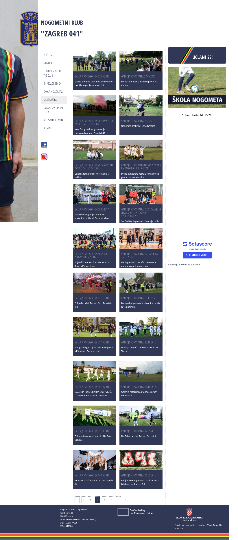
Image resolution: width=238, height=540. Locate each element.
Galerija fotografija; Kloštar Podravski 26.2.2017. (91, 255)
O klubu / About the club (53, 73)
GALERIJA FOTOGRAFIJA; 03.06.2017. (92, 76)
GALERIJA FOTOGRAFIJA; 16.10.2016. (92, 386)
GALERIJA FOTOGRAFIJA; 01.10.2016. (92, 431)
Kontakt (48, 128)
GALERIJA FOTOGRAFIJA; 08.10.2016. (139, 386)
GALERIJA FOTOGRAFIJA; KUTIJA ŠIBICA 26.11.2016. (139, 255)
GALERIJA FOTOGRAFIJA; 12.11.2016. (92, 298)
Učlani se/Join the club (53, 110)
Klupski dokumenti (54, 120)
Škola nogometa (53, 91)
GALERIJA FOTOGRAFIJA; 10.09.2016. (139, 475)
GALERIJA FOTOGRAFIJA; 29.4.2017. (138, 121)
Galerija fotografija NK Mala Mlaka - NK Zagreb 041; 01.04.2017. (141, 166)
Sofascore (195, 264)
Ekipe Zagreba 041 (53, 83)
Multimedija (50, 99)
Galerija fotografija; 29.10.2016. (92, 342)
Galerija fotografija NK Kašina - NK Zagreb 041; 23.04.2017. (94, 166)
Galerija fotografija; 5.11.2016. (138, 298)
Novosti (48, 63)
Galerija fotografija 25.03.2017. (92, 209)
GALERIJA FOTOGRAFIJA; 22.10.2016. (139, 342)
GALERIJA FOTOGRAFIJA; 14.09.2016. (92, 475)
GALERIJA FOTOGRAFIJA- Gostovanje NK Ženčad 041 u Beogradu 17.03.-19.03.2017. (141, 212)
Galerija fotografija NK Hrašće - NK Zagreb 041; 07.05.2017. (94, 122)
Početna (48, 55)
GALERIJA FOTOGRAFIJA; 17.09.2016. (139, 431)
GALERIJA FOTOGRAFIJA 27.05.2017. (138, 76)
